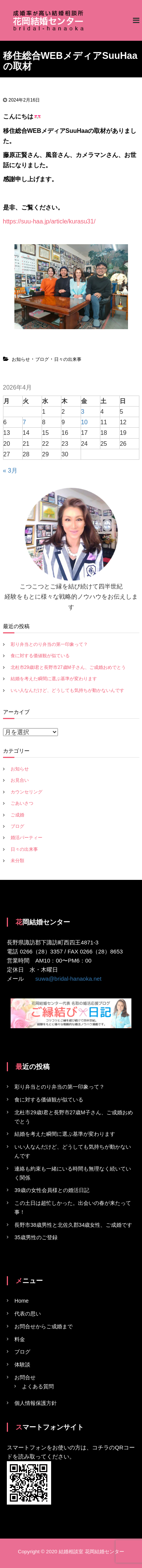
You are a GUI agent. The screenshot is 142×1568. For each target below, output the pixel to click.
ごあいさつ (22, 803)
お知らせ (21, 359)
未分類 (17, 860)
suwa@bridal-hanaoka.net (68, 978)
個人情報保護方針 (35, 1403)
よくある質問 (38, 1386)
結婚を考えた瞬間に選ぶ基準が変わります (54, 678)
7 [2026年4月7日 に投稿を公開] (24, 422)
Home (21, 1301)
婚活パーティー (26, 837)
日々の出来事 (67, 359)
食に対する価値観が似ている (40, 655)
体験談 (22, 1365)
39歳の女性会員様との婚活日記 (51, 1190)
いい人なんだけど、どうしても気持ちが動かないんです (67, 690)
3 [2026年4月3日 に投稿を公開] (82, 411)
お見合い (20, 780)
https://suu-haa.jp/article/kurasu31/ (49, 221)
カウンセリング (26, 792)
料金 (19, 1339)
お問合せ (25, 1377)
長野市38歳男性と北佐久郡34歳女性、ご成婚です (73, 1225)
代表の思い (27, 1314)
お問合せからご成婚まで (43, 1326)
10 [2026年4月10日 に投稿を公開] (84, 422)
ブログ (42, 359)
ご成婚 (17, 815)
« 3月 (10, 470)
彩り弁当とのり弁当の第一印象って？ (49, 644)
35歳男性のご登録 (36, 1237)
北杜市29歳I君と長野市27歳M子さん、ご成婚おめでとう (68, 667)
